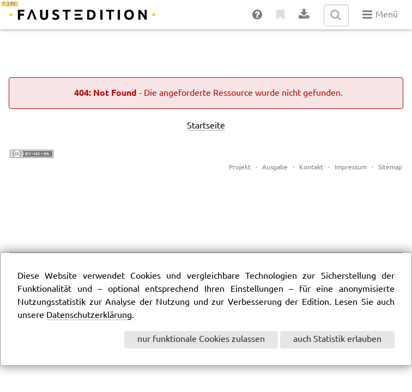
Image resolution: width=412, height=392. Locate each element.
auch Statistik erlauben (337, 339)
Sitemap (390, 167)
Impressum (351, 167)
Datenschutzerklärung (89, 315)
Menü (380, 14)
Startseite (206, 126)
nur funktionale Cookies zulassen (201, 339)
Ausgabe (275, 167)
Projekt (240, 167)
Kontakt (311, 167)
